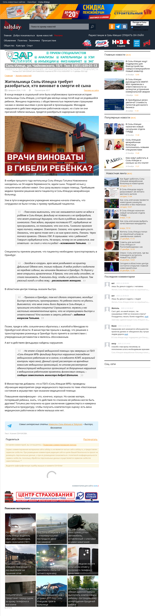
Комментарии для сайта (85, 486)
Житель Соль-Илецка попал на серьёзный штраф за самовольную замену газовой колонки (133, 234)
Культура (20, 45)
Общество (9, 45)
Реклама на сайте (91, 90)
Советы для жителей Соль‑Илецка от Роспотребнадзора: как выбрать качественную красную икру (131, 244)
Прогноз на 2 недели (140, 29)
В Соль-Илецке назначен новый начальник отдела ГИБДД (135, 128)
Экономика (34, 40)
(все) (128, 54)
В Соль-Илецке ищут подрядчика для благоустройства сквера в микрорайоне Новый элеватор (138, 66)
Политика (22, 40)
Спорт (30, 45)
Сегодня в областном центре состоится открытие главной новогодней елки (134, 265)
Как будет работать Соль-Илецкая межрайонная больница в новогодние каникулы (132, 181)
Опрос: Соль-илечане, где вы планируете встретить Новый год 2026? (134, 255)
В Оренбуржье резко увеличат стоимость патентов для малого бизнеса (137, 103)
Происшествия (49, 40)
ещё (146, 316)
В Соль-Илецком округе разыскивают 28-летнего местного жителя (132, 191)
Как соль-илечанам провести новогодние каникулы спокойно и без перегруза (134, 202)
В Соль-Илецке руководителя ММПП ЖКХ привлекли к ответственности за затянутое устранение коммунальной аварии (138, 85)
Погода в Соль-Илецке (140, 23)
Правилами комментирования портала (59, 445)
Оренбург (31, 2)
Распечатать (90, 439)
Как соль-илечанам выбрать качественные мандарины (134, 222)
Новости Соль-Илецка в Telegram (65, 424)
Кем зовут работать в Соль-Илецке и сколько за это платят (137, 160)
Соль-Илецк (44, 2)
